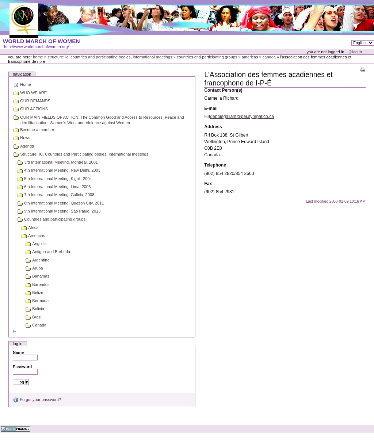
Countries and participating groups (207, 57)
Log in (357, 52)
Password (22, 366)
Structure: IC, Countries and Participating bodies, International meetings (109, 57)
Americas (250, 57)
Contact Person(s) (223, 90)
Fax (208, 183)
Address (213, 126)
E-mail (210, 108)
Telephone (215, 165)
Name (18, 352)
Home (38, 57)
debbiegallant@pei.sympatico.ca (242, 116)
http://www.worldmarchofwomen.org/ (36, 47)
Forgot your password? (37, 399)
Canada (269, 57)
